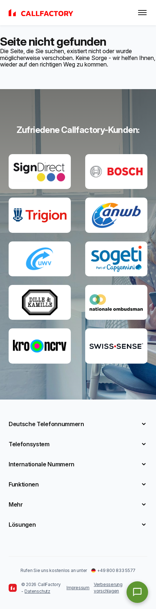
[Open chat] (137, 592)
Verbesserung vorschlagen (108, 588)
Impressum (78, 587)
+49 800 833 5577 (113, 570)
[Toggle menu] (142, 13)
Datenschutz (37, 591)
